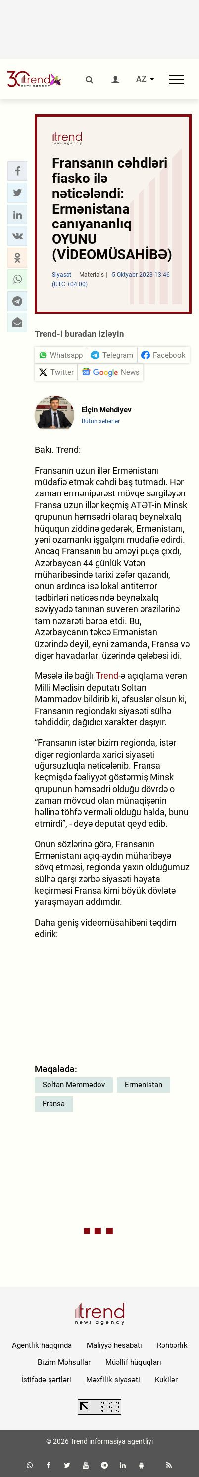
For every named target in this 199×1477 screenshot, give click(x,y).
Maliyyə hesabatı (114, 1345)
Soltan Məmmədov (74, 1084)
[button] (17, 171)
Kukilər (166, 1379)
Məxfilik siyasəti (113, 1379)
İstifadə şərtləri (46, 1379)
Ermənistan (143, 1084)
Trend (107, 676)
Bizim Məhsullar (64, 1362)
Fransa (54, 1103)
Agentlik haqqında (42, 1345)
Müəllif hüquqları (133, 1362)
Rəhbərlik (172, 1345)
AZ (141, 79)
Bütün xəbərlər (101, 421)
